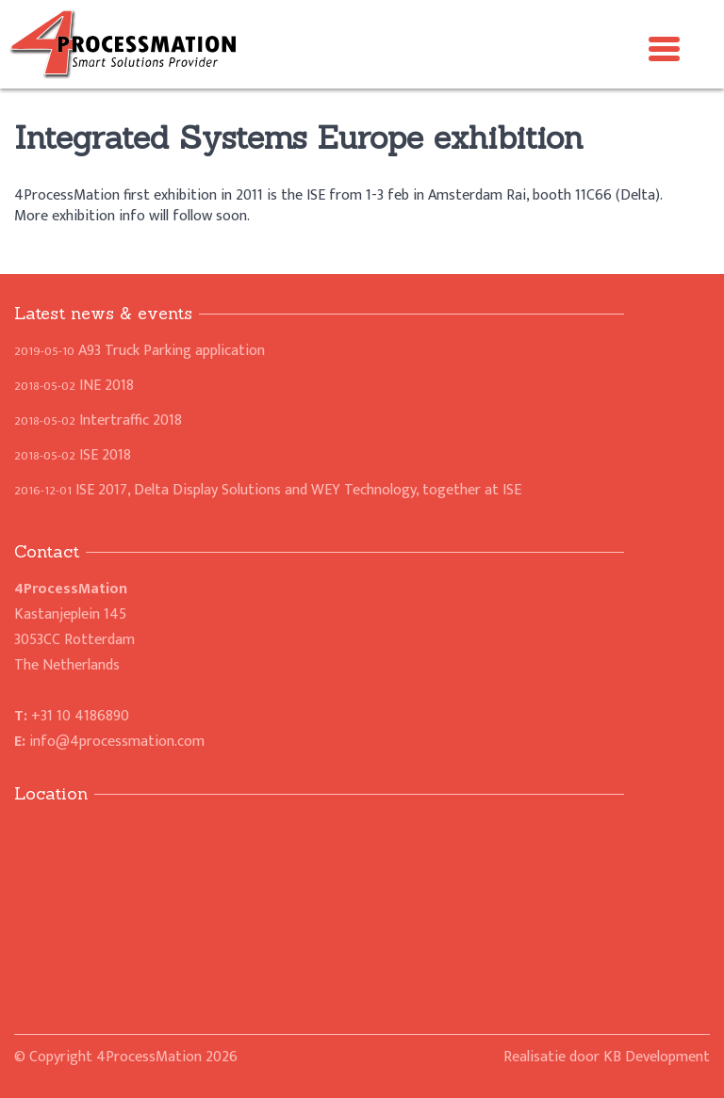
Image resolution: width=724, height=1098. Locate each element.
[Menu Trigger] (664, 47)
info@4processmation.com (117, 741)
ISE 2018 (72, 455)
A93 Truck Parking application (139, 350)
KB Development (656, 1057)
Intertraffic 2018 (98, 420)
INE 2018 (74, 385)
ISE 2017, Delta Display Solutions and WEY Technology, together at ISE (267, 490)
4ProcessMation (149, 1057)
